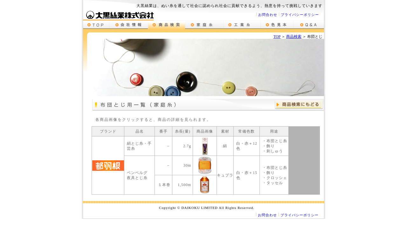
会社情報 (128, 24)
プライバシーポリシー (300, 15)
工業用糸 (242, 24)
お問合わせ (267, 15)
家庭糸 (204, 24)
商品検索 (293, 36)
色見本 (276, 24)
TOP (276, 36)
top (96, 24)
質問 (308, 24)
